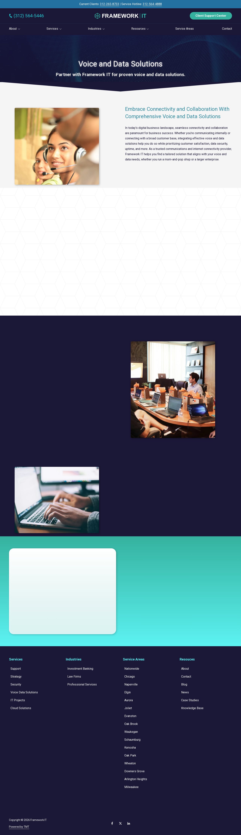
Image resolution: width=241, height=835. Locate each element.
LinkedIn (128, 823)
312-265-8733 (109, 4)
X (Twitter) (120, 823)
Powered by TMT (19, 826)
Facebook (112, 823)
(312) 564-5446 (29, 15)
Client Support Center (210, 15)
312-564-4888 (152, 4)
